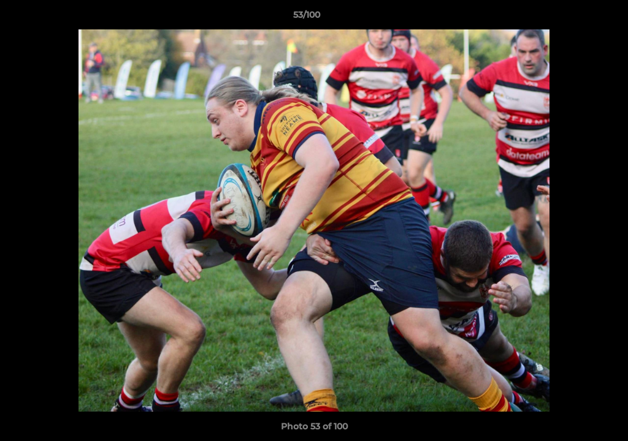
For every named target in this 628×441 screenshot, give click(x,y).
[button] (576, 17)
